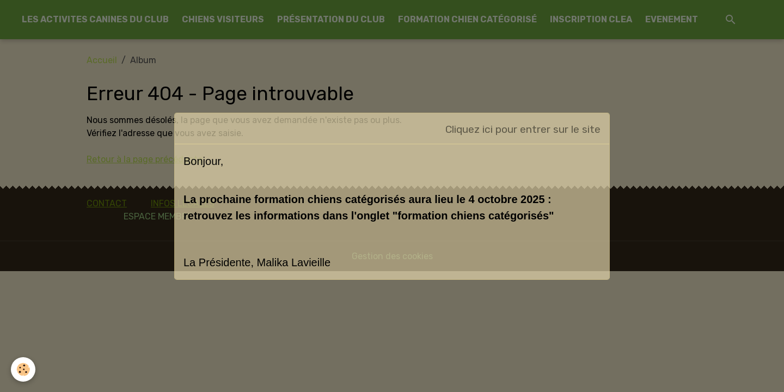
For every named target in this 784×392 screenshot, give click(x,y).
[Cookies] (23, 369)
